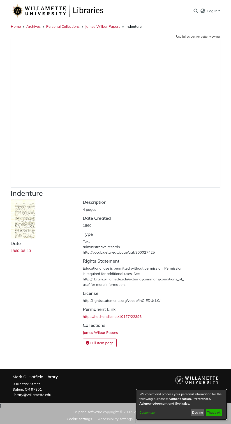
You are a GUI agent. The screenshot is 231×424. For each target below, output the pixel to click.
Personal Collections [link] (63, 26)
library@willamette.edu (32, 394)
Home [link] (16, 26)
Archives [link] (33, 26)
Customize (147, 412)
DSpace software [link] (87, 412)
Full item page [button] (100, 343)
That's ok (213, 412)
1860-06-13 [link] (21, 250)
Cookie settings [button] (79, 419)
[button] (196, 11)
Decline (197, 412)
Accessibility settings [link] (115, 419)
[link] (100, 332)
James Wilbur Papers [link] (102, 26)
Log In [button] (212, 11)
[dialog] (181, 404)
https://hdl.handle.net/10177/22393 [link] (112, 316)
